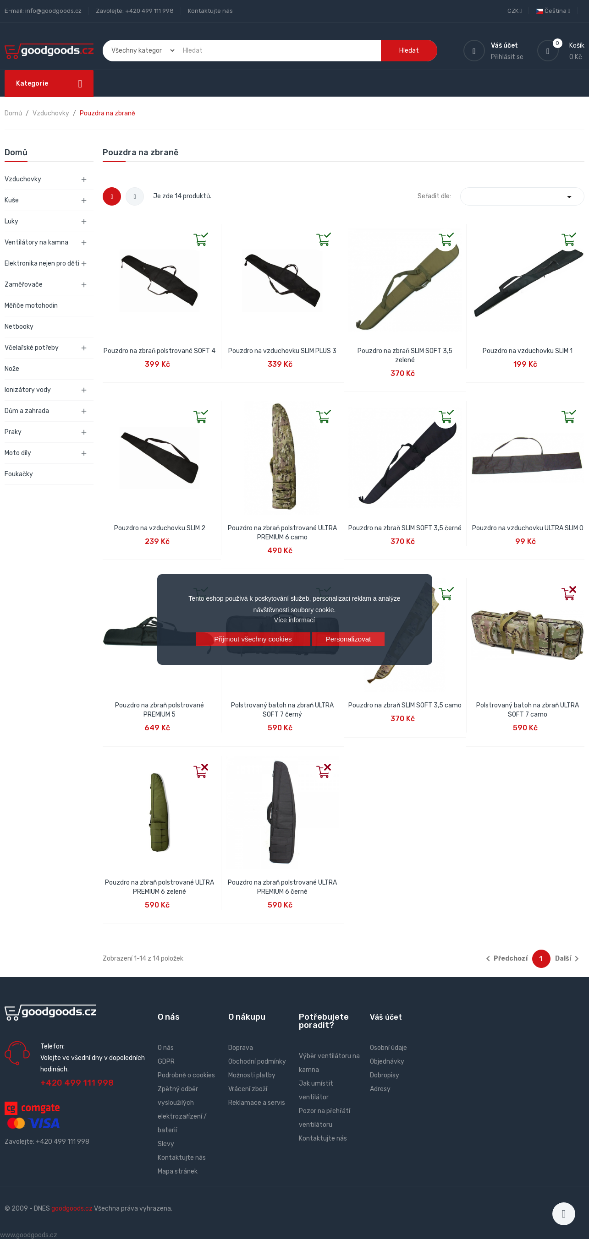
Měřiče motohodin (31, 306)
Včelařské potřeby (32, 348)
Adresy (380, 1089)
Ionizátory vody (28, 390)
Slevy (166, 1144)
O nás (166, 1048)
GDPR (166, 1061)
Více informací (294, 620)
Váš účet (386, 1017)
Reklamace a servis (256, 1103)
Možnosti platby (251, 1075)
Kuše (12, 200)
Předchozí (505, 958)
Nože (12, 369)
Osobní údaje (388, 1048)
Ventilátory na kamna (36, 242)
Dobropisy (384, 1075)
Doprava (240, 1048)
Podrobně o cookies (186, 1075)
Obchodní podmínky (257, 1061)
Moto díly (18, 453)
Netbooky (19, 327)
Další (568, 958)
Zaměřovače (24, 284)
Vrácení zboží (247, 1089)
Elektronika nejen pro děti (42, 263)
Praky (13, 432)
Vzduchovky (23, 179)
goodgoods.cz (72, 1208)
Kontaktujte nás (210, 10)
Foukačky (19, 474)
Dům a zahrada (27, 411)
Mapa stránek (178, 1171)
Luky (11, 221)
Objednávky (387, 1061)
